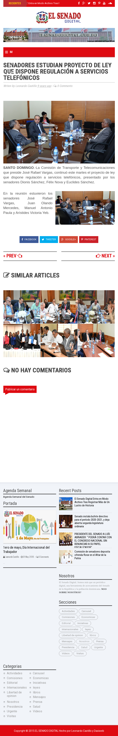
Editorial (66, 623)
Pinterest (88, 239)
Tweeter (49, 239)
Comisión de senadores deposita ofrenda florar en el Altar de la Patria (92, 555)
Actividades (68, 611)
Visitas (80, 653)
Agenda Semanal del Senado (18, 496)
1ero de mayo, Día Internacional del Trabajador (26, 549)
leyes (88, 629)
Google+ (68, 239)
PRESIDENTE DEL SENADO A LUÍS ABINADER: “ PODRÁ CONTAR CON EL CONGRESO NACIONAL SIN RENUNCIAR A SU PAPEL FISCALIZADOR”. (93, 540)
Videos (65, 653)
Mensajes (67, 641)
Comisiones (68, 617)
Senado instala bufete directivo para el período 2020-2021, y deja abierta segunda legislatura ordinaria (92, 521)
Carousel (86, 611)
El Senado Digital (47, 730)
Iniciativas (82, 623)
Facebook (29, 239)
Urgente (98, 647)
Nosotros (84, 641)
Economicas (88, 617)
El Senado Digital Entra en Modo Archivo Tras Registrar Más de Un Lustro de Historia (54, 3)
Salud (84, 647)
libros (93, 635)
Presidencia (68, 647)
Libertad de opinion (72, 635)
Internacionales (70, 629)
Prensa (100, 641)
